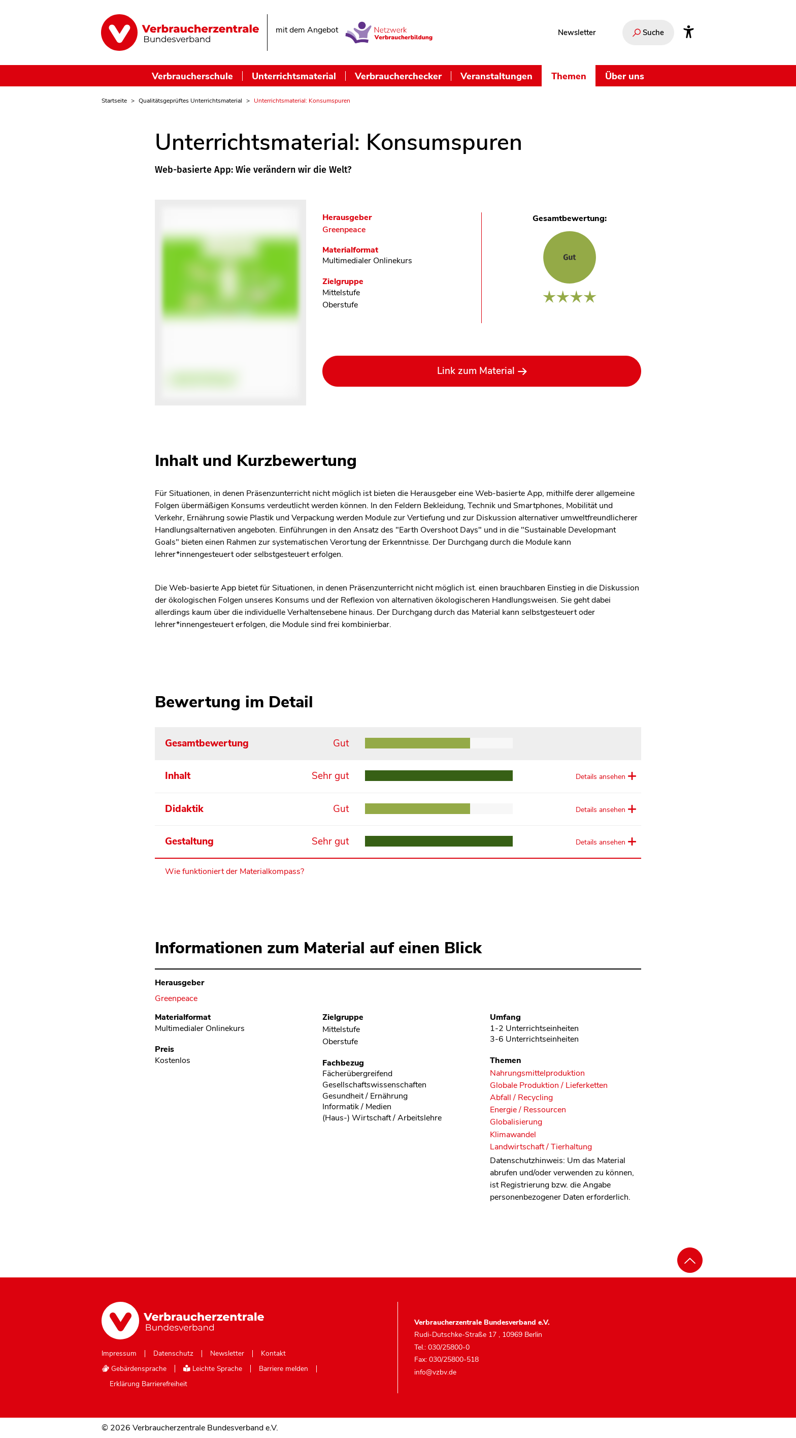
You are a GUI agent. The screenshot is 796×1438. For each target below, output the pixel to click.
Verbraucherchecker (398, 76)
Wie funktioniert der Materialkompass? (234, 871)
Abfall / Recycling (521, 1098)
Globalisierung (516, 1122)
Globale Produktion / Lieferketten (549, 1085)
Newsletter (576, 32)
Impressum (119, 1353)
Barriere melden (283, 1368)
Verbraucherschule (192, 76)
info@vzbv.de (435, 1372)
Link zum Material (476, 371)
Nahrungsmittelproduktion (537, 1073)
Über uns (624, 76)
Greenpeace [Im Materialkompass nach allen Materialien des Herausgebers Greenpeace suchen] (344, 230)
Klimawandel (513, 1135)
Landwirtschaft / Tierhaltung (541, 1147)
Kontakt (273, 1353)
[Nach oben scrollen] (690, 1260)
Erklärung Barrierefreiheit (148, 1384)
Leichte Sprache (212, 1368)
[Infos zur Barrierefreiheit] (688, 32)
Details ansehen (600, 776)
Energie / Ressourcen (528, 1110)
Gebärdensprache (134, 1368)
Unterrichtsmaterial (294, 76)
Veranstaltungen (496, 76)
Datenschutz (173, 1353)
